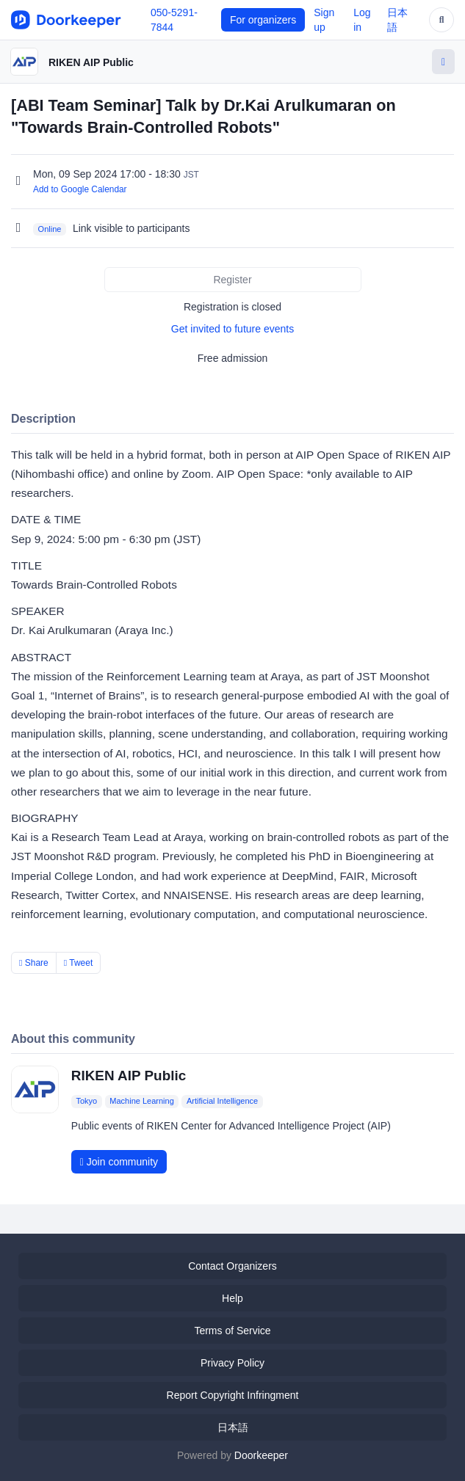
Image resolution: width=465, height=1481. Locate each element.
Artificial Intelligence (222, 1100)
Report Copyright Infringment (233, 1395)
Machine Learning (141, 1100)
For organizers (263, 20)
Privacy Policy (232, 1363)
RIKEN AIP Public (91, 62)
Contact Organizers (232, 1266)
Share (33, 963)
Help (232, 1298)
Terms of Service (232, 1330)
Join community (119, 1162)
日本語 (232, 1427)
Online (50, 229)
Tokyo (86, 1100)
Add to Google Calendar (80, 189)
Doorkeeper (261, 1455)
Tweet (78, 963)
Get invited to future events (232, 329)
